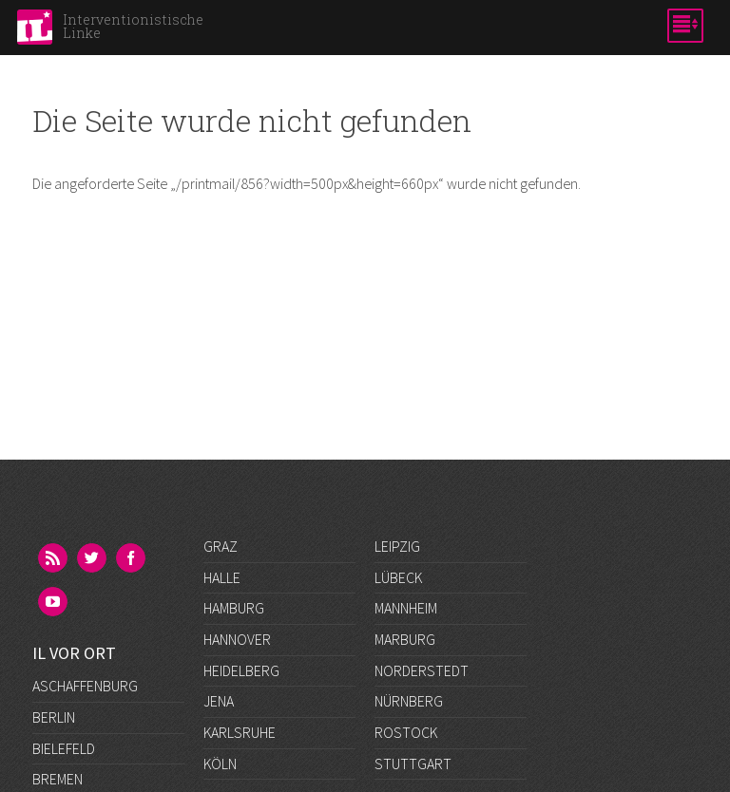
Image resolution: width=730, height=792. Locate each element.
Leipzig (397, 546)
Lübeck (398, 577)
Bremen (57, 639)
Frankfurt (68, 732)
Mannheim (406, 607)
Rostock (406, 732)
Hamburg (233, 607)
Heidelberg (241, 670)
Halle (221, 577)
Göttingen (69, 762)
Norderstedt (422, 670)
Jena (218, 700)
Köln (220, 763)
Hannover (237, 639)
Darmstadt (69, 669)
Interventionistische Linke (133, 26)
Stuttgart (413, 763)
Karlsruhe (239, 732)
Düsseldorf (73, 700)
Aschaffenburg (85, 546)
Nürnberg (409, 700)
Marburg (405, 639)
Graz (220, 546)
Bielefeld (63, 607)
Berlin (53, 576)
